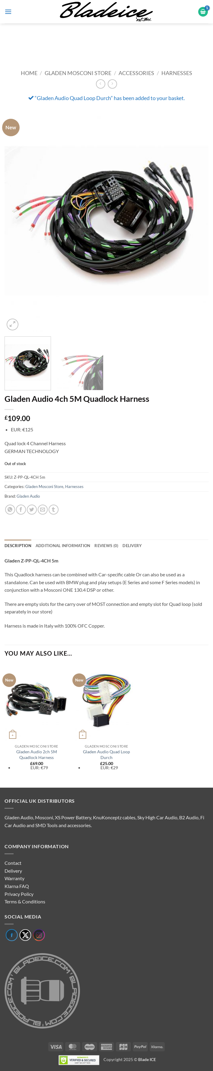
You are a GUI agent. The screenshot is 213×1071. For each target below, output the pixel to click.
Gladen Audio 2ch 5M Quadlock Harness (36, 754)
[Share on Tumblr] (54, 510)
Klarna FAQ (17, 886)
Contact (13, 863)
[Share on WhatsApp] (10, 510)
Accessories (136, 73)
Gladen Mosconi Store (78, 73)
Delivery (13, 871)
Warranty (14, 878)
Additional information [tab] (63, 545)
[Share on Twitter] (32, 510)
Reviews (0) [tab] (106, 545)
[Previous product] (112, 84)
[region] (106, 42)
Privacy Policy (19, 894)
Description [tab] (18, 545)
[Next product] (100, 84)
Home (29, 73)
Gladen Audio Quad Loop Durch (106, 754)
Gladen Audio (28, 496)
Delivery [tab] (132, 545)
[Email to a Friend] (43, 510)
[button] (8, 11)
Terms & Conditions (25, 901)
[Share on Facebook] (21, 510)
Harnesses (176, 73)
